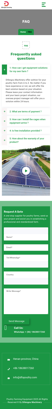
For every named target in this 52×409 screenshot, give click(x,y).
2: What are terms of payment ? (22, 111)
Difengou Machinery (32, 402)
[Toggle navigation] (42, 5)
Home (23, 32)
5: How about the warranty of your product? (23, 140)
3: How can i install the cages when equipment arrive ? (24, 121)
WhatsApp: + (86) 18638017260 (29, 332)
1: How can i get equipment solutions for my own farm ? (25, 70)
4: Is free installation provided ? (22, 130)
